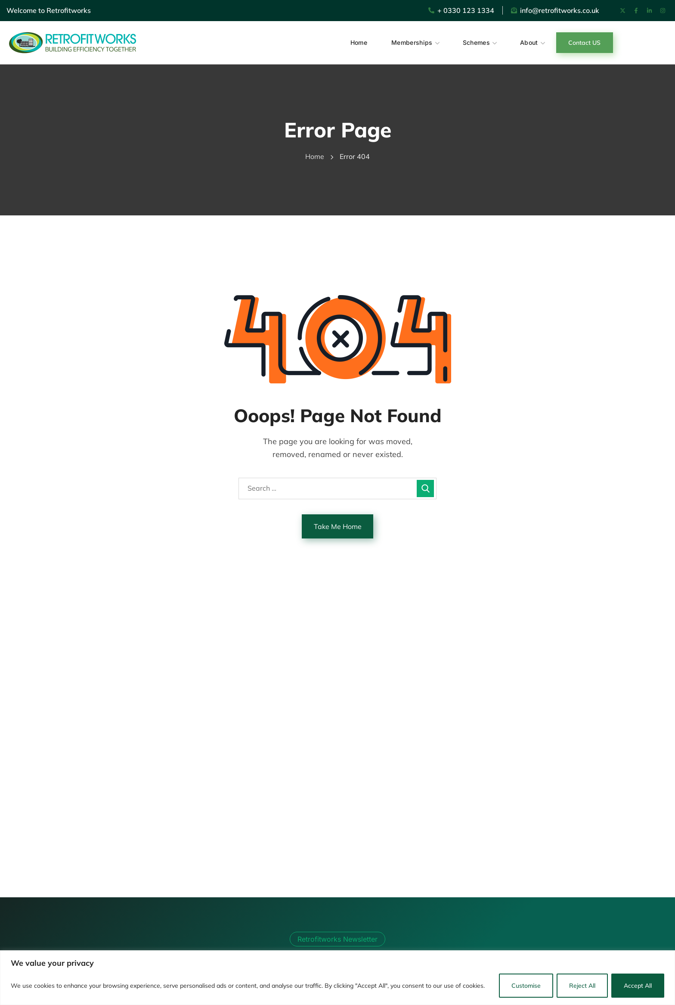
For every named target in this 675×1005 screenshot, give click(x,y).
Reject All (582, 985)
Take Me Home (338, 526)
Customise (526, 985)
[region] (337, 977)
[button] (584, 42)
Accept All (638, 985)
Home (314, 156)
